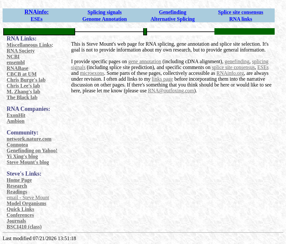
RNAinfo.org (230, 73)
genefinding (237, 61)
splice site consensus (233, 67)
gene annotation (144, 61)
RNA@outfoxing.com (171, 90)
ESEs (263, 67)
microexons (92, 73)
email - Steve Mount (28, 197)
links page (162, 79)
